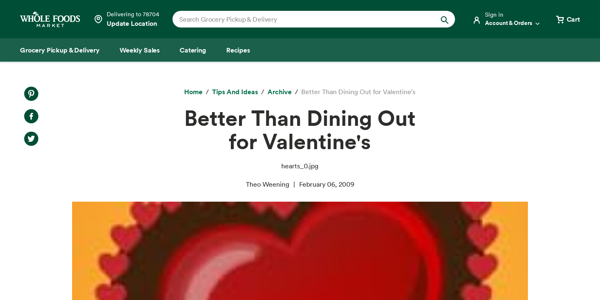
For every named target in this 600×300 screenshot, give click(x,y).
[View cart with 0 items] (567, 19)
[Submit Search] (444, 19)
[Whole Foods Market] (50, 19)
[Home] (193, 92)
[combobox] (300, 19)
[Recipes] (238, 50)
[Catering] (193, 50)
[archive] (280, 92)
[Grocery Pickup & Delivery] (60, 50)
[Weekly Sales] (140, 50)
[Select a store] (126, 19)
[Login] (507, 19)
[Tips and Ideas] (235, 92)
